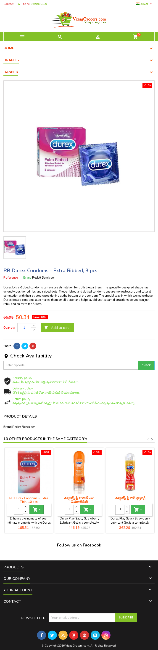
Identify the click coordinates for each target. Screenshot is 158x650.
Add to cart (56, 327)
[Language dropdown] (144, 4)
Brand (27, 278)
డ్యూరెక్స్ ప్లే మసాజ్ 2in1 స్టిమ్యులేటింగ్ (79, 500)
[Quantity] (24, 327)
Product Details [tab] (20, 416)
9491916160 (39, 4)
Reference (10, 278)
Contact (8, 4)
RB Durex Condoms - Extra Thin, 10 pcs (28, 500)
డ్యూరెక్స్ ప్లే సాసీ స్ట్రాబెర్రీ (130, 498)
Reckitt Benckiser (23, 427)
